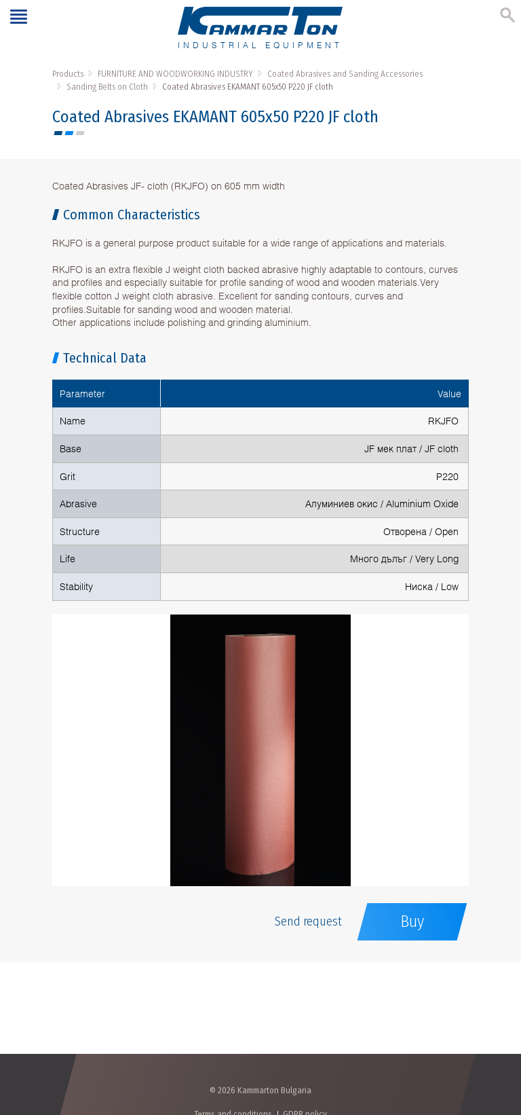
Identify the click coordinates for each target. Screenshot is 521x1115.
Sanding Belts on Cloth (107, 86)
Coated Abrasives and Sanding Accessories (345, 74)
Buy (412, 921)
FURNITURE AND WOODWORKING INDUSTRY (175, 74)
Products (67, 74)
